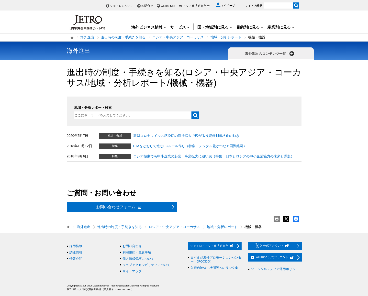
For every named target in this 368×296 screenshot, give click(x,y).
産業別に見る (281, 27)
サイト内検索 (254, 5)
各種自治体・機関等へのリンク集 (214, 268)
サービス (180, 27)
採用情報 (75, 246)
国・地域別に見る (215, 27)
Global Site (168, 6)
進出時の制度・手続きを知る (123, 37)
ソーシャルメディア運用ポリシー (275, 269)
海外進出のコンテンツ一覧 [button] (270, 53)
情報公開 (75, 259)
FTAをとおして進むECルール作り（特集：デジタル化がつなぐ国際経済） (190, 146)
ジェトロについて (122, 6)
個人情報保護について (138, 259)
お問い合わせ (132, 246)
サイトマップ (132, 271)
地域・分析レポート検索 (93, 108)
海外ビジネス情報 (149, 27)
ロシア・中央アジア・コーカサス (178, 37)
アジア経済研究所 (196, 6)
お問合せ (147, 6)
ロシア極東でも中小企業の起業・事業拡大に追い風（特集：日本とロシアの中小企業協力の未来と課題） (213, 156)
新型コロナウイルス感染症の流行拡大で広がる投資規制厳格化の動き (186, 136)
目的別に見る (250, 27)
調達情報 (75, 252)
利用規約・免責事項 (137, 252)
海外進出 (87, 37)
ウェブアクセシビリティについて (146, 265)
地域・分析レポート (226, 37)
